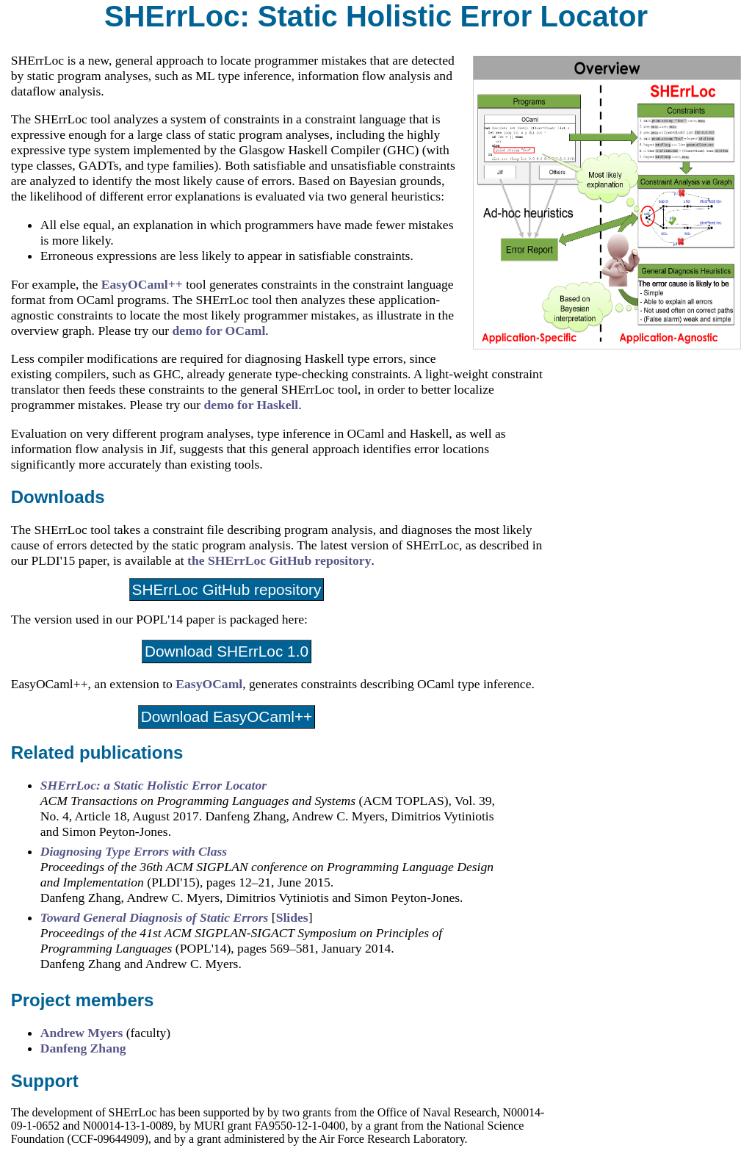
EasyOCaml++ (142, 284)
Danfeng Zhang (83, 1048)
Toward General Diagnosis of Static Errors (156, 917)
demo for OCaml (219, 330)
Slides (292, 917)
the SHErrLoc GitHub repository (279, 560)
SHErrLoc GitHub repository (227, 589)
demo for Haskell (251, 404)
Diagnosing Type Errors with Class (134, 851)
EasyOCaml (209, 683)
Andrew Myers (81, 1032)
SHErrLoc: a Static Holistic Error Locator (153, 785)
